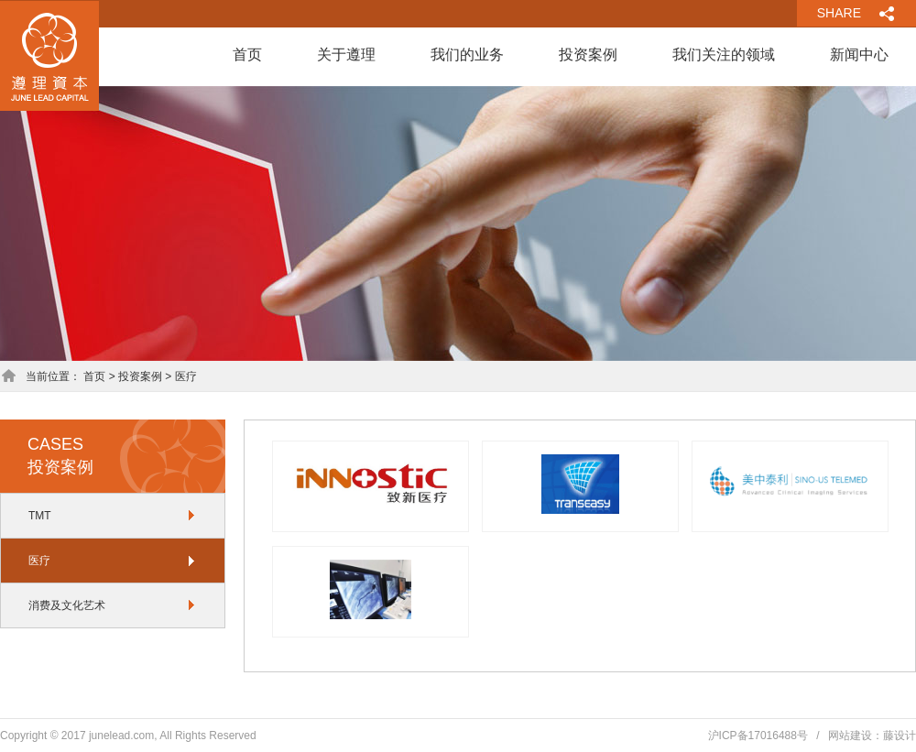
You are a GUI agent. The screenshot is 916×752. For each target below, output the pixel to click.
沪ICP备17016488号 (758, 735)
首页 (247, 54)
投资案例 (588, 54)
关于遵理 (346, 54)
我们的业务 (467, 54)
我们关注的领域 (723, 54)
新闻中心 (859, 54)
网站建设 (850, 735)
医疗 (39, 560)
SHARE (839, 12)
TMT (39, 515)
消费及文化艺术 (66, 605)
